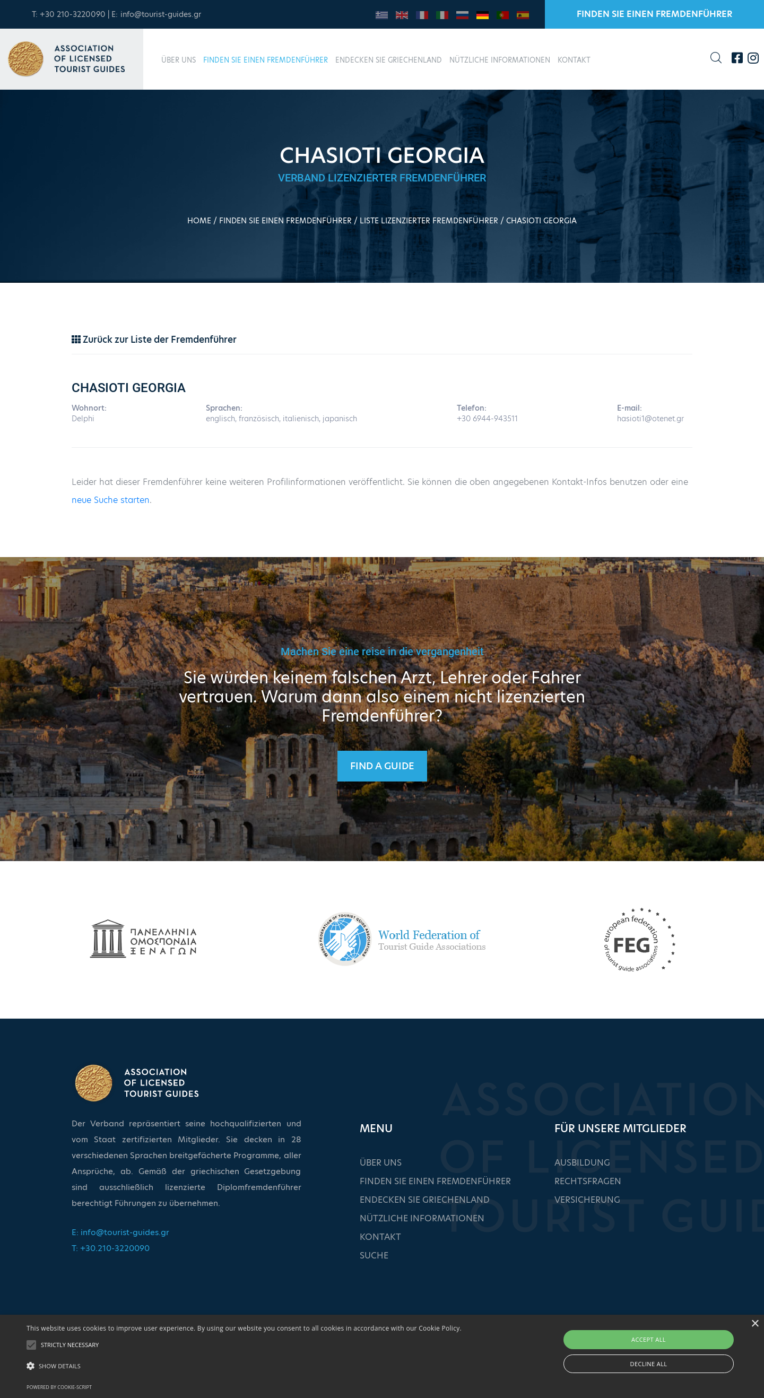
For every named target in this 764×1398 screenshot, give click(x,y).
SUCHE (374, 1255)
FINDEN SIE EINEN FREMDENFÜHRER (654, 14)
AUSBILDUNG (582, 1163)
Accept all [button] (648, 1339)
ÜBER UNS (178, 60)
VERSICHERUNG (587, 1200)
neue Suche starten (111, 500)
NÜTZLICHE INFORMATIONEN (499, 60)
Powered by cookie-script (59, 1387)
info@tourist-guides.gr (160, 14)
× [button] (755, 1324)
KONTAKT (574, 60)
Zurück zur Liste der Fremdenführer (154, 339)
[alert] (382, 1356)
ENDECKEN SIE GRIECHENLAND (388, 60)
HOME (199, 220)
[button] (244, 1366)
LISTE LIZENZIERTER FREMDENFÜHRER (429, 220)
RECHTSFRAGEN (587, 1181)
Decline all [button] (648, 1364)
